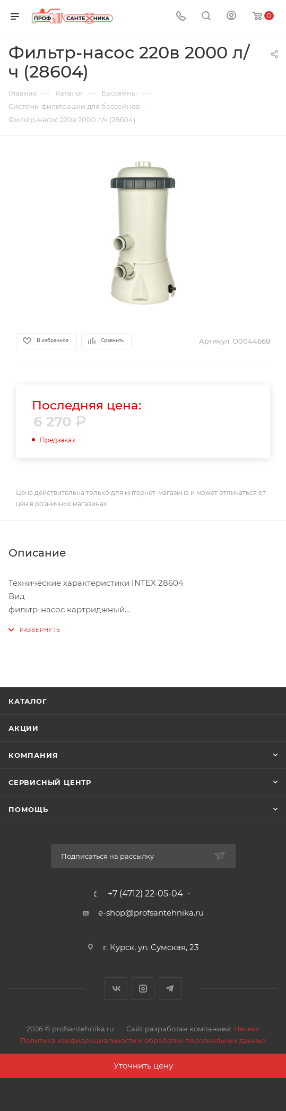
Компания (33, 755)
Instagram (143, 988)
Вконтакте (116, 988)
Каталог (27, 701)
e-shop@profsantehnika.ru (151, 913)
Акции (23, 728)
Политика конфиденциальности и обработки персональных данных (143, 1040)
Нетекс (246, 1028)
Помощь (28, 809)
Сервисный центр (49, 782)
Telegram (170, 988)
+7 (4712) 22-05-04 (145, 894)
